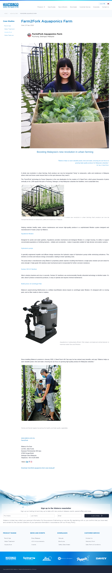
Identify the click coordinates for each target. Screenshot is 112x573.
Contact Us (105, 7)
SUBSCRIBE (96, 516)
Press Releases (35, 538)
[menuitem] (15, 538)
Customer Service (85, 7)
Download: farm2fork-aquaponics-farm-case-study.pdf (37, 468)
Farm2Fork (24, 440)
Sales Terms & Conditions (93, 544)
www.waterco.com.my (28, 438)
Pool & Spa (7, 25)
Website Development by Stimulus (27, 569)
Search (101, 3)
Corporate (96, 7)
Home (5, 13)
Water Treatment (9, 29)
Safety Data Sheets (64, 544)
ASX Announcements (37, 541)
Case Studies (51, 7)
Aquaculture (14, 13)
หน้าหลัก (108, 3)
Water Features (9, 35)
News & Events (62, 7)
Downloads (73, 7)
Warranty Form (90, 541)
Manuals (61, 538)
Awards (33, 544)
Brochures (62, 541)
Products (40, 7)
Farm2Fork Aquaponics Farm (28, 13)
